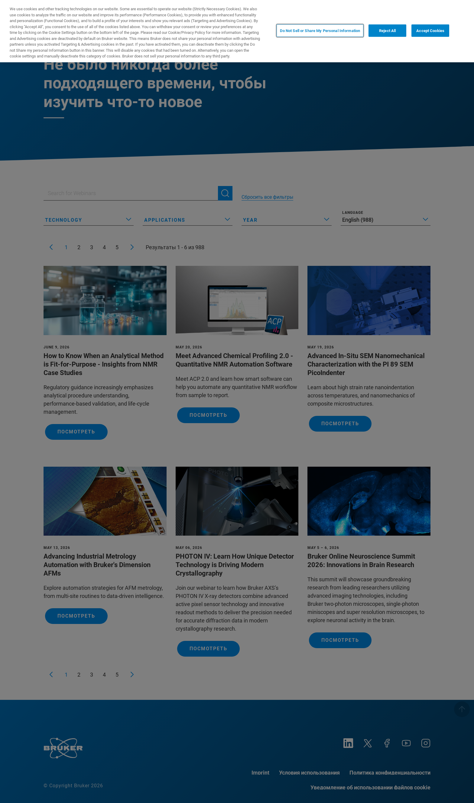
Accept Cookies (430, 30)
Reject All (387, 30)
